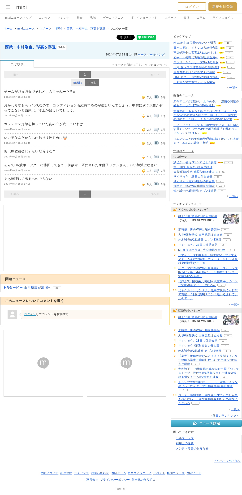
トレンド (63, 17)
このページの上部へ (227, 461)
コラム (201, 17)
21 (230, 48)
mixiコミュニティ (139, 473)
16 (218, 176)
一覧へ (233, 87)
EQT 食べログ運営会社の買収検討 (196, 67)
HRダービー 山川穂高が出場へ (28, 287)
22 (57, 288)
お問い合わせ (100, 473)
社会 (80, 17)
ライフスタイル (222, 17)
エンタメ (45, 17)
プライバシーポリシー (115, 479)
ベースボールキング (151, 54)
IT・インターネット (144, 17)
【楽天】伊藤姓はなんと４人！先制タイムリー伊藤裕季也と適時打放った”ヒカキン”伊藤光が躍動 (208, 360)
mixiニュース (26, 28)
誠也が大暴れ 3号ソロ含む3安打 (194, 162)
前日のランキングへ (226, 415)
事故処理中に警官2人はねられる (195, 52)
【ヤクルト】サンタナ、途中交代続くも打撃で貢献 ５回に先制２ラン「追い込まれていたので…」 (208, 294)
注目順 (91, 83)
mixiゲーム (119, 473)
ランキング (180, 204)
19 (228, 43)
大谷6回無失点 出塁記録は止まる (195, 171)
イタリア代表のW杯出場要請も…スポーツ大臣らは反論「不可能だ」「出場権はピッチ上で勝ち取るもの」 (208, 272)
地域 (93, 17)
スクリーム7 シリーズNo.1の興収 (195, 62)
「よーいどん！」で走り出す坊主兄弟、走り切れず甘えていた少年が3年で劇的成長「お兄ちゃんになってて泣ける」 (206, 129)
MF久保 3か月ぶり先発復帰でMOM (201, 250)
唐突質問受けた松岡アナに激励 (194, 72)
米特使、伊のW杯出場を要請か (194, 186)
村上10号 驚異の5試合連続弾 (192, 167)
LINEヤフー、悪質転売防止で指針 (196, 77)
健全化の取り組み (144, 479)
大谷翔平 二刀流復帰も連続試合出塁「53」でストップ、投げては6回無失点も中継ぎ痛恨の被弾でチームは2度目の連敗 (208, 373)
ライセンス (81, 473)
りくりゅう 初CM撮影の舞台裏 (194, 181)
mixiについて (49, 473)
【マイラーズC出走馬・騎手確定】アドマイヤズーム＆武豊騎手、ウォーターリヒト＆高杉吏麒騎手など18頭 (208, 259)
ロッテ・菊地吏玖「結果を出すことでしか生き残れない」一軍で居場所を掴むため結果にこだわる (208, 399)
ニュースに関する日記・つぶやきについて (140, 65)
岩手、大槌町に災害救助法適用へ (195, 57)
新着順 (77, 83)
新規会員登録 (222, 6)
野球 (59, 28)
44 (220, 186)
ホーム (8, 28)
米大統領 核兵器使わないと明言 (194, 42)
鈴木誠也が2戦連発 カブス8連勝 (194, 190)
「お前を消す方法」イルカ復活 (194, 82)
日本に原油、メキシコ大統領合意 (195, 47)
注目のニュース (183, 151)
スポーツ (170, 17)
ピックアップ (182, 36)
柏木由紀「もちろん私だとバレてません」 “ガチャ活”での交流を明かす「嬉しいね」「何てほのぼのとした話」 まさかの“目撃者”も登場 (205, 115)
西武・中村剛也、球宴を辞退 (86, 28)
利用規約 (66, 473)
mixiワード (193, 473)
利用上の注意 (185, 443)
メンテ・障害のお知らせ (192, 448)
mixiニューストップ (18, 17)
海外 (186, 17)
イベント (159, 473)
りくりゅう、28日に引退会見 (193, 176)
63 (217, 167)
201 (221, 82)
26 (223, 172)
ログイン (192, 6)
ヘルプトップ (185, 438)
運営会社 (92, 479)
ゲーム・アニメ (113, 17)
